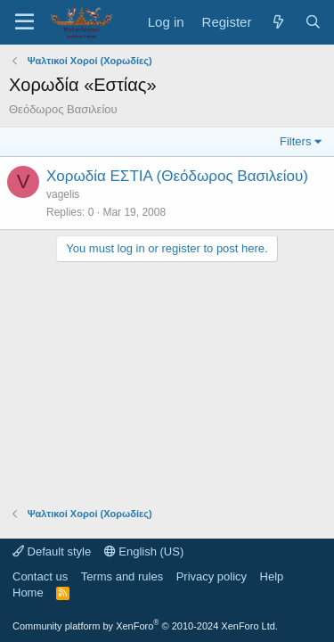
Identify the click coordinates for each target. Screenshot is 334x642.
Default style (51, 551)
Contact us (40, 576)
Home (28, 592)
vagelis (62, 194)
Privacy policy (211, 576)
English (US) (144, 551)
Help (272, 576)
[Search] (313, 21)
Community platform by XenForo (145, 626)
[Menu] (24, 22)
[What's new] (277, 21)
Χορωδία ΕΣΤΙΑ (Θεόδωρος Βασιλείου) (177, 176)
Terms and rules (122, 576)
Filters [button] (295, 141)
